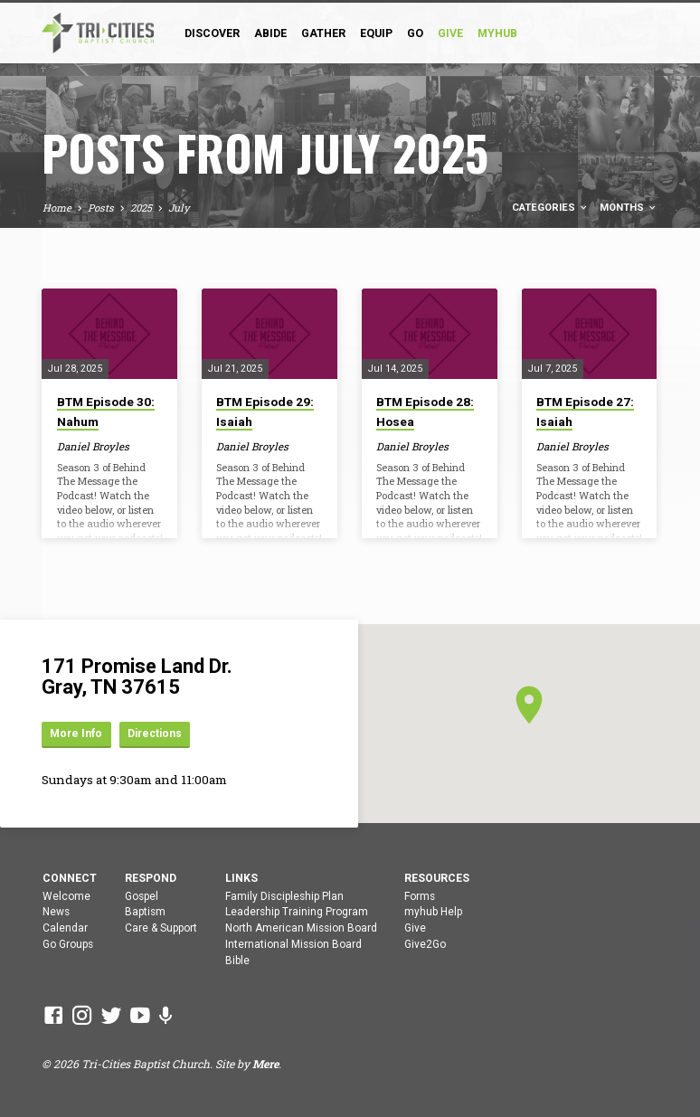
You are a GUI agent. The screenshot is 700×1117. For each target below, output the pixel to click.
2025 (141, 207)
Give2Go (425, 944)
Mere (265, 1063)
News (56, 911)
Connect (70, 878)
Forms (419, 896)
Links (241, 878)
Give (415, 928)
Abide (270, 33)
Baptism (145, 911)
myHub (497, 33)
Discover (212, 33)
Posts (101, 207)
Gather (323, 33)
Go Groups (68, 944)
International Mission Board (293, 944)
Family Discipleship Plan (284, 896)
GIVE (450, 33)
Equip (376, 33)
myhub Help (433, 911)
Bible (237, 960)
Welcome (66, 896)
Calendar (65, 928)
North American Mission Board (301, 928)
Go (415, 33)
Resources (436, 878)
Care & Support (161, 928)
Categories (550, 207)
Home (57, 207)
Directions (160, 734)
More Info (78, 734)
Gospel (141, 896)
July (179, 207)
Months (628, 207)
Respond (150, 878)
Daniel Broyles (93, 446)
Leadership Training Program (296, 911)
